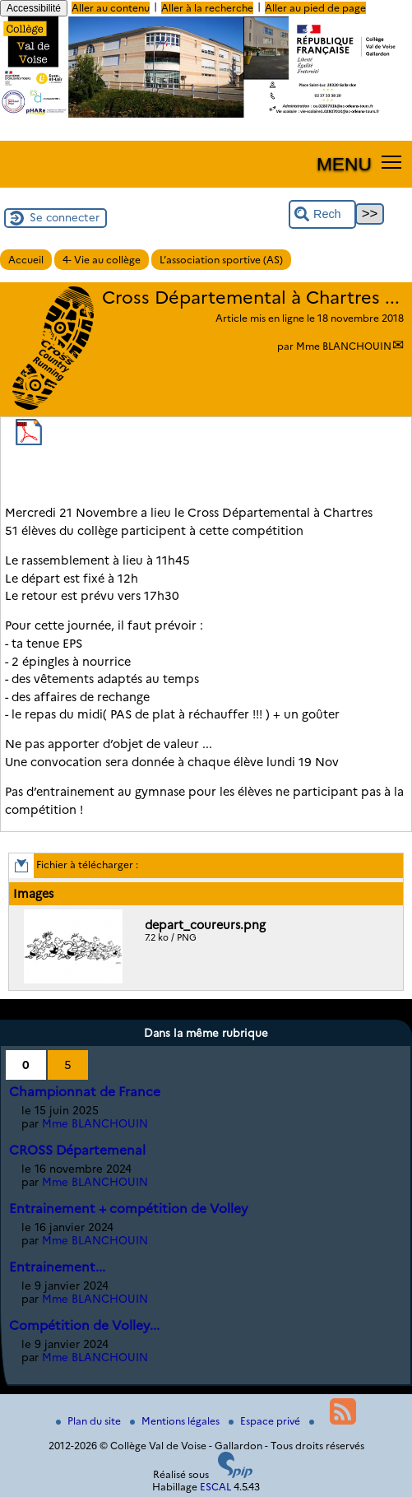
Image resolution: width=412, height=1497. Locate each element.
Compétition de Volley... (84, 1325)
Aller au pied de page (315, 8)
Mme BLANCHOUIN (343, 346)
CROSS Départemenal (77, 1150)
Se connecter (65, 217)
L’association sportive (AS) (221, 259)
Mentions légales (176, 1421)
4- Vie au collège (101, 259)
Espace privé (266, 1421)
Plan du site (89, 1421)
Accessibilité (34, 8)
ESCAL (215, 1487)
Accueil (26, 259)
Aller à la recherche (207, 8)
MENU (344, 163)
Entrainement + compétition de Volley (128, 1208)
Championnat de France (84, 1092)
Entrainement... (57, 1267)
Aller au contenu (111, 8)
